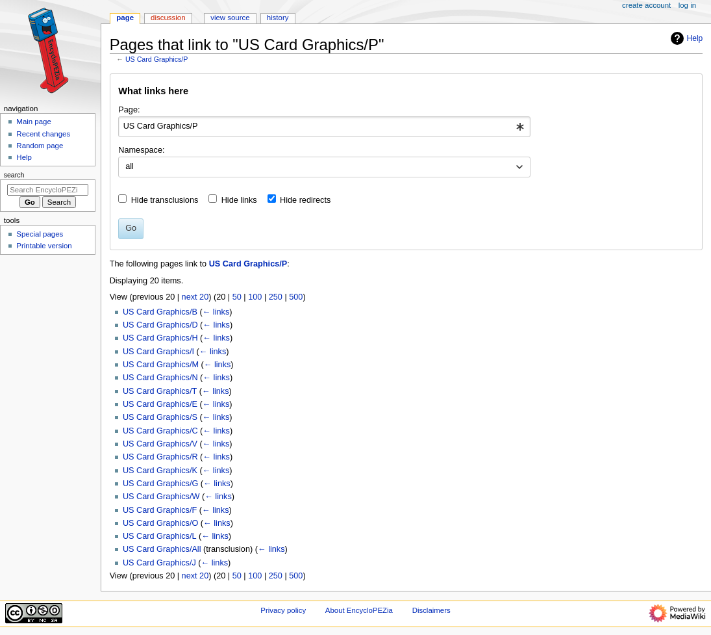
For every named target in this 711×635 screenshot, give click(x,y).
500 (296, 297)
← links (216, 312)
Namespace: (141, 150)
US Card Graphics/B (160, 312)
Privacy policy (283, 610)
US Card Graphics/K (160, 470)
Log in (687, 5)
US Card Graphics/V (160, 443)
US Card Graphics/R (160, 456)
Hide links (239, 200)
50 (237, 297)
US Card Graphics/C (160, 430)
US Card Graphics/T (160, 391)
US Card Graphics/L (160, 536)
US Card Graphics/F (160, 510)
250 (275, 297)
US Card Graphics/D (160, 325)
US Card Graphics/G (160, 483)
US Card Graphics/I (158, 351)
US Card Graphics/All (162, 549)
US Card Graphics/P (156, 59)
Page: (129, 109)
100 (255, 297)
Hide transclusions (165, 200)
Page (125, 17)
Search (14, 175)
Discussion (168, 17)
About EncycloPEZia (359, 610)
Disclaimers (431, 610)
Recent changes (43, 134)
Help (685, 38)
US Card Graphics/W (161, 496)
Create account (646, 5)
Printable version (43, 246)
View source (229, 17)
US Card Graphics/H (160, 338)
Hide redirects (305, 200)
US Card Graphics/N (160, 377)
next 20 (195, 297)
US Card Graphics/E (160, 404)
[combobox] (324, 126)
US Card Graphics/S (160, 417)
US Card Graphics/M (161, 364)
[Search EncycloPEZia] (47, 190)
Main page (33, 121)
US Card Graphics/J (159, 562)
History (278, 17)
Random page (39, 145)
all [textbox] (129, 166)
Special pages (39, 234)
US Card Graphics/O (160, 523)
